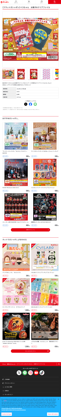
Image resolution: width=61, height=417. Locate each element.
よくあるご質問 (8, 387)
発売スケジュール (30, 229)
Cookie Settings (6, 414)
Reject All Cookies (53, 414)
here (5, 400)
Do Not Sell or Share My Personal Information (14, 410)
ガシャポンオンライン (36, 351)
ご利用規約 (6, 379)
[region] (30, 407)
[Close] (58, 399)
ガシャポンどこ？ (9, 394)
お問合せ (7, 390)
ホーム (4, 364)
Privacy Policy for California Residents (12, 408)
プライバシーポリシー (8, 383)
